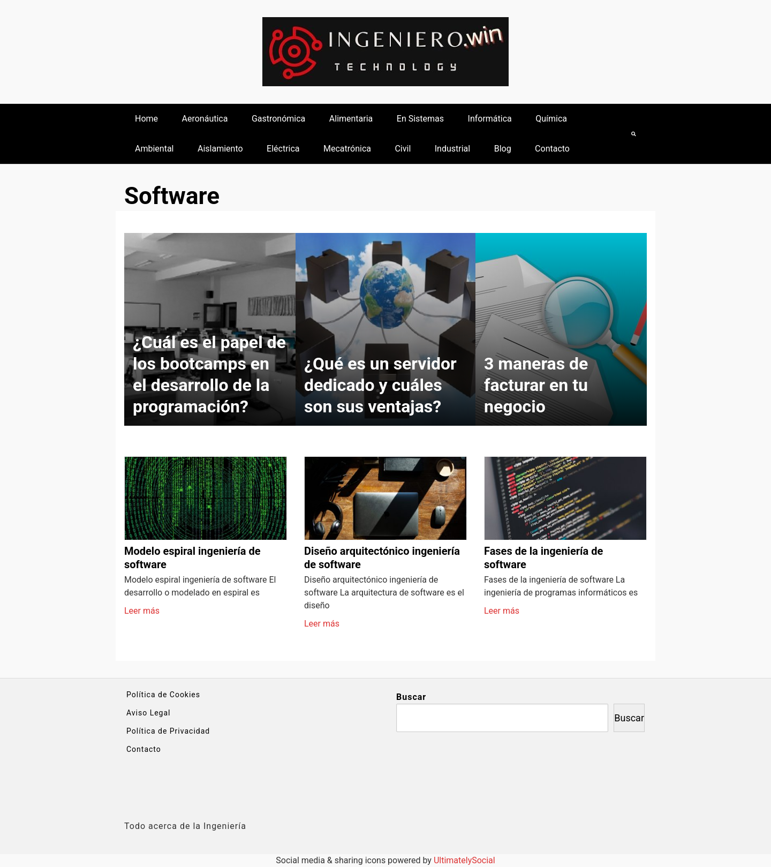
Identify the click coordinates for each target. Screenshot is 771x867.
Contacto (552, 149)
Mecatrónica (347, 149)
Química (551, 119)
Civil (403, 149)
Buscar (411, 697)
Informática (490, 119)
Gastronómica (278, 119)
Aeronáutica (205, 119)
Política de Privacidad (168, 731)
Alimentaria (351, 119)
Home (146, 119)
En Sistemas (420, 119)
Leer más (142, 611)
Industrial (452, 149)
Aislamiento (220, 149)
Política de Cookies (163, 694)
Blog (502, 149)
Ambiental (154, 149)
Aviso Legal (148, 712)
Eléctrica (283, 149)
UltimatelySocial (464, 860)
